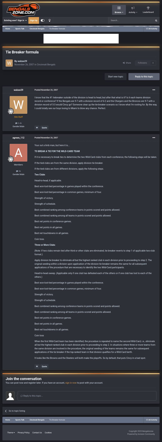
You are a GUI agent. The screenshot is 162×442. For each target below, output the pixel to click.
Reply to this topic (144, 76)
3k (18, 171)
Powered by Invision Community (141, 434)
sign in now (71, 383)
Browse (118, 12)
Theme (11, 433)
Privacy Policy (24, 433)
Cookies (48, 433)
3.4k (18, 123)
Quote (44, 128)
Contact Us (37, 433)
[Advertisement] (81, 38)
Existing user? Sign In (15, 20)
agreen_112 (18, 137)
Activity (132, 12)
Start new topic (115, 76)
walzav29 (22, 61)
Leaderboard (148, 12)
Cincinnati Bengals (46, 64)
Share (127, 63)
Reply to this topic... (32, 396)
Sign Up (33, 20)
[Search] (123, 20)
